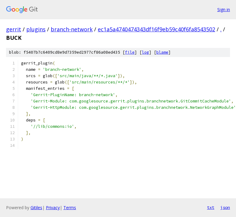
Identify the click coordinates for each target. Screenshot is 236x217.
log (145, 52)
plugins (36, 29)
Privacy (53, 207)
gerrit (13, 29)
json (225, 207)
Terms (69, 207)
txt (210, 207)
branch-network (72, 29)
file (130, 52)
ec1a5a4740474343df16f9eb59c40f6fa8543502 (156, 29)
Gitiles (36, 207)
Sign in (223, 9)
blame (162, 52)
